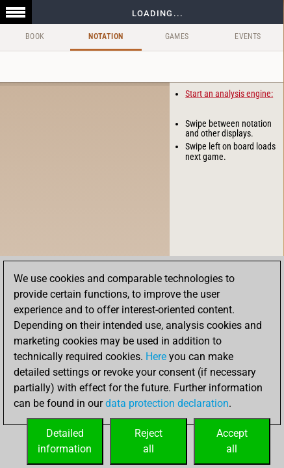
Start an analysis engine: (229, 93)
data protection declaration (167, 403)
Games (177, 36)
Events (248, 36)
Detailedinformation (65, 441)
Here (156, 356)
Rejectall (148, 441)
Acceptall (232, 441)
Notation (105, 36)
